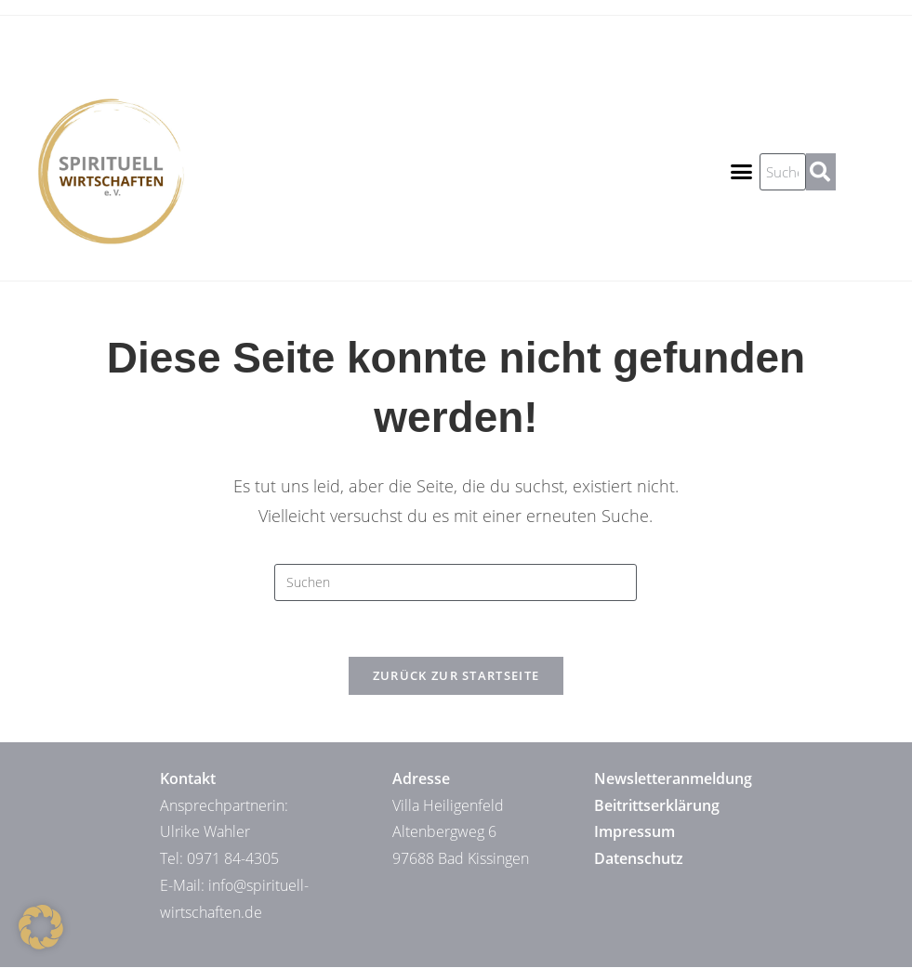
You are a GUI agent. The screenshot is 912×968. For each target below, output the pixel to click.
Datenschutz (638, 859)
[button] (742, 172)
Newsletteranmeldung (673, 779)
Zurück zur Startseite (456, 676)
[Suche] (821, 171)
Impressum (634, 832)
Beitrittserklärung (657, 805)
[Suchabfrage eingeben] (455, 582)
